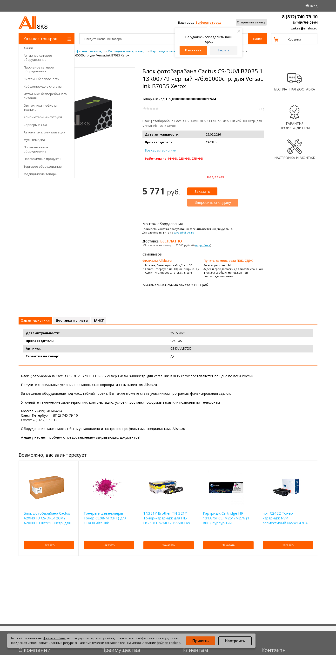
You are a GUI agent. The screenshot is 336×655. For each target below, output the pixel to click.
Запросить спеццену (213, 202)
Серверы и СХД (35, 125)
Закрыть (223, 50)
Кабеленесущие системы (43, 86)
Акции (28, 48)
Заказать (202, 191)
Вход (313, 6)
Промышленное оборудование (36, 149)
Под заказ (215, 177)
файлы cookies (54, 638)
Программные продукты (42, 159)
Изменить (193, 50)
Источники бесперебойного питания (45, 96)
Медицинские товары (40, 174)
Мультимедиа (34, 140)
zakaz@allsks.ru (304, 28)
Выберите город (208, 22)
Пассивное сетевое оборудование (39, 69)
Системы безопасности (42, 79)
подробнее (202, 245)
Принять (200, 641)
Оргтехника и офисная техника (41, 107)
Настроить (235, 641)
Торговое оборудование (43, 166)
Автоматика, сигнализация (44, 132)
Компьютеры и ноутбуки (43, 117)
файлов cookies (168, 643)
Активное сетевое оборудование (38, 57)
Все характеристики (160, 150)
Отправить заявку (251, 22)
